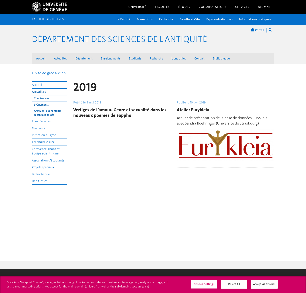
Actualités (60, 58)
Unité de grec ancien (49, 73)
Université (137, 7)
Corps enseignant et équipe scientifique (46, 151)
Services (242, 7)
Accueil (40, 58)
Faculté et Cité (190, 19)
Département (83, 58)
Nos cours (38, 128)
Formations (145, 19)
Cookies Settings (204, 285)
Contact (199, 58)
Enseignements (110, 58)
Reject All (233, 285)
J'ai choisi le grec (43, 142)
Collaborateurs (213, 7)
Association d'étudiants (48, 160)
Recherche (166, 19)
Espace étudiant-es (219, 19)
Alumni (264, 7)
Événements (41, 104)
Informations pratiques (255, 19)
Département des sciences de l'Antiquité (119, 39)
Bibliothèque (221, 58)
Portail (257, 30)
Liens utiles (178, 58)
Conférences (41, 98)
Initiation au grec (44, 135)
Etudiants (135, 58)
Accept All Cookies (264, 285)
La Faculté (123, 19)
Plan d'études (41, 121)
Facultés (162, 7)
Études (184, 7)
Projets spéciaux (43, 167)
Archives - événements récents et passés (47, 113)
